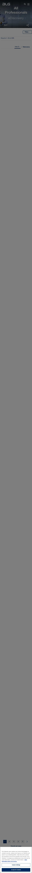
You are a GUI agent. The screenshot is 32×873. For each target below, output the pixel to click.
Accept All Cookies (16, 869)
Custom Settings (16, 865)
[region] (16, 860)
